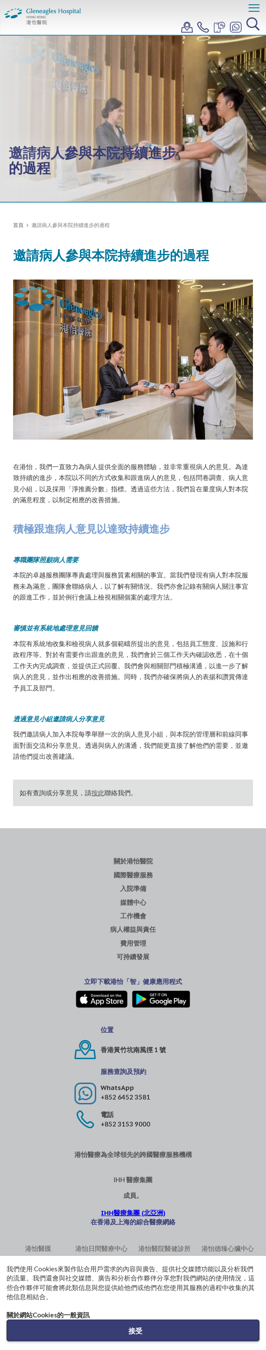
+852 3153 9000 (125, 1124)
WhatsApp (117, 1087)
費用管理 (133, 943)
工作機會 (133, 916)
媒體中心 (133, 902)
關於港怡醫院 (133, 861)
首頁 (18, 225)
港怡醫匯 (38, 1248)
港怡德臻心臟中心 (228, 1248)
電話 (107, 1114)
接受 (135, 1331)
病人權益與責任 (133, 929)
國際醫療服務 (133, 875)
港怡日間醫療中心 (101, 1248)
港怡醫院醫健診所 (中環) (164, 1252)
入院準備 (133, 888)
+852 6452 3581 (125, 1097)
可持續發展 (133, 957)
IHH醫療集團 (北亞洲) (133, 1213)
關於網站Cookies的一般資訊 (48, 1315)
